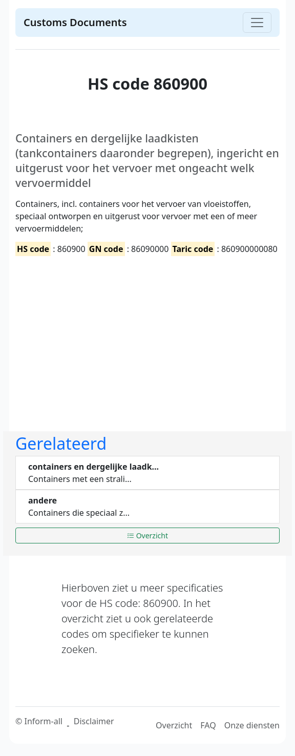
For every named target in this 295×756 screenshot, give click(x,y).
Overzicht (147, 535)
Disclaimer (94, 721)
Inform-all (43, 721)
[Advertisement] (147, 335)
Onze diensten (252, 725)
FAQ (208, 725)
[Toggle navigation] (257, 22)
